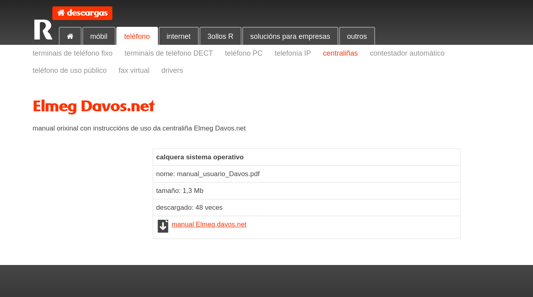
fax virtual (134, 70)
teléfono (137, 36)
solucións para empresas (290, 36)
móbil (99, 36)
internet (179, 36)
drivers (172, 70)
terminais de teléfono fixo (73, 53)
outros (357, 36)
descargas (87, 13)
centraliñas (340, 53)
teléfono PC (244, 53)
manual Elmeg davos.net (209, 224)
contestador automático (407, 53)
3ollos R (221, 36)
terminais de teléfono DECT (169, 53)
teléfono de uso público (70, 70)
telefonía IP (293, 53)
